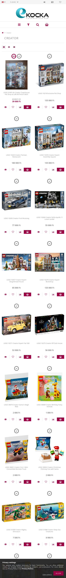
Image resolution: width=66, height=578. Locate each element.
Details (5, 107)
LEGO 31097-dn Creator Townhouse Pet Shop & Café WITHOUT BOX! (16, 93)
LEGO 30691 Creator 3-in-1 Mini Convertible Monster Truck (16, 468)
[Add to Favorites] (12, 107)
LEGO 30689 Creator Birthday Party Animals (49, 406)
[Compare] (20, 107)
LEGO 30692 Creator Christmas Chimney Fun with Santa (49, 468)
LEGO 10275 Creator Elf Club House (49, 343)
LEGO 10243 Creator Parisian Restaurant (16, 156)
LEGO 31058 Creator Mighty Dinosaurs (16, 531)
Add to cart (27, 107)
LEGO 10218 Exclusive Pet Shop (49, 93)
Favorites (60, 2)
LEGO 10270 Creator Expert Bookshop (49, 281)
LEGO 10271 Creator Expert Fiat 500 (16, 343)
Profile (52, 2)
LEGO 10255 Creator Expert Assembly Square (49, 156)
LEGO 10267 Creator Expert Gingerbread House (16, 281)
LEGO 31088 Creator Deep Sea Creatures (49, 531)
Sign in (44, 2)
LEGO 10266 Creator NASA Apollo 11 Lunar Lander (49, 218)
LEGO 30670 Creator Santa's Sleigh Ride (16, 406)
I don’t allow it (47, 574)
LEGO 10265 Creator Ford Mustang (16, 218)
